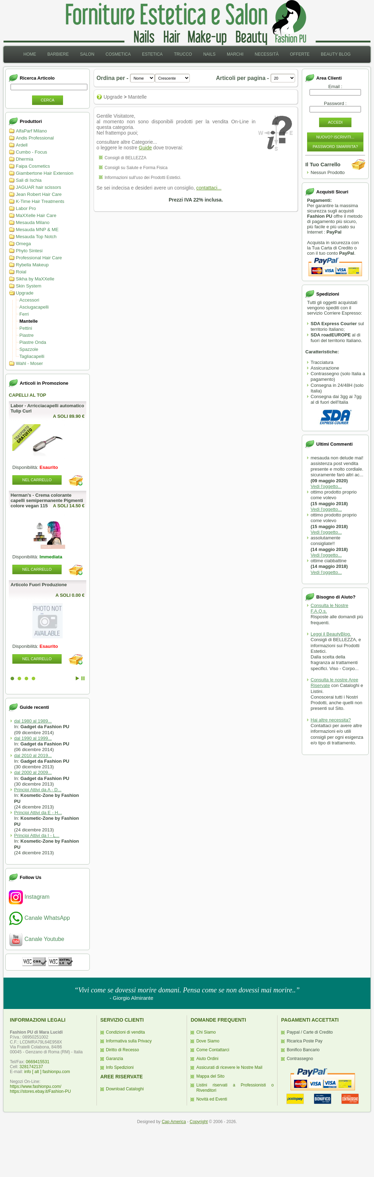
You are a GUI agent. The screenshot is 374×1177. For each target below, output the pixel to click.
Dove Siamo (207, 1041)
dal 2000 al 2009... (33, 772)
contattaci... (209, 188)
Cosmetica (118, 54)
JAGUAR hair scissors (38, 187)
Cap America (174, 1121)
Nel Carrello (36, 480)
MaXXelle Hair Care (36, 215)
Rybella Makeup (32, 264)
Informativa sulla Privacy (129, 1041)
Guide (145, 147)
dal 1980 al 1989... (33, 721)
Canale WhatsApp (39, 918)
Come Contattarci (212, 1049)
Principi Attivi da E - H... (38, 812)
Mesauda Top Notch (36, 236)
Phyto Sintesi (29, 250)
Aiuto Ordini (207, 1058)
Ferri (24, 314)
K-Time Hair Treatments (40, 201)
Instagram (29, 897)
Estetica (152, 54)
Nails (209, 54)
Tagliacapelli (31, 356)
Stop (83, 678)
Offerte (300, 54)
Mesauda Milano (32, 222)
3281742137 (31, 1066)
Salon (87, 54)
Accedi (335, 122)
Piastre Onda (32, 342)
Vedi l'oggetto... (326, 486)
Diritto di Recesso (122, 1049)
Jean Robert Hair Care (39, 194)
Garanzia (114, 1058)
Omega (23, 243)
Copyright (199, 1121)
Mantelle (28, 321)
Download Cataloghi (125, 1088)
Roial (21, 271)
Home (29, 54)
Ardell (21, 145)
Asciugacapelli (34, 307)
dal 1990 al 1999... (33, 738)
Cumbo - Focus (31, 152)
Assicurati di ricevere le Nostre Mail (229, 1067)
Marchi (235, 54)
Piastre (26, 335)
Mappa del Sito (210, 1076)
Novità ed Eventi (211, 1099)
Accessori (29, 300)
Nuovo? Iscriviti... (335, 137)
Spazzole (28, 349)
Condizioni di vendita (125, 1032)
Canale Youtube (36, 939)
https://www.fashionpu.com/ (35, 1086)
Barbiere (58, 54)
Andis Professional (35, 138)
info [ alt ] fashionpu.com (47, 1071)
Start (77, 678)
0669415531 (37, 1061)
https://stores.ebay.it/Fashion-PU (40, 1091)
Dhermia (24, 159)
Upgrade (24, 293)
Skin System (28, 286)
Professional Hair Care (39, 257)
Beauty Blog (335, 54)
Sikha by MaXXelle (35, 278)
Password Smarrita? (335, 146)
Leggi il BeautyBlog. (331, 634)
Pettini (25, 328)
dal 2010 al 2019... (33, 755)
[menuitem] (29, 54)
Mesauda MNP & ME (37, 229)
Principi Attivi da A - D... (37, 789)
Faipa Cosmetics (33, 166)
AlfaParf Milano (31, 131)
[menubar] (187, 54)
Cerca (48, 100)
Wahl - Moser (29, 363)
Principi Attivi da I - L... (37, 835)
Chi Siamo (206, 1032)
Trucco (183, 54)
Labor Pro (26, 208)
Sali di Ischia (29, 180)
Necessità (267, 54)
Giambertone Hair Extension (44, 173)
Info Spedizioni (120, 1067)
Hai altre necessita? (331, 720)
